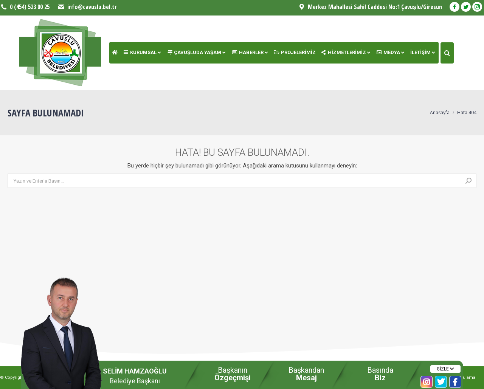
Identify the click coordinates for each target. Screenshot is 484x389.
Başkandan (306, 374)
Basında (380, 374)
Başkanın (232, 374)
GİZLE (445, 369)
